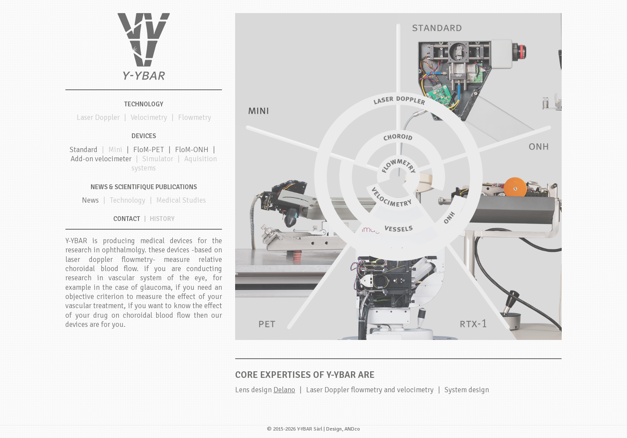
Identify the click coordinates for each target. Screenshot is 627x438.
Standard (84, 149)
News (90, 200)
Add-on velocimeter (101, 158)
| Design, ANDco (342, 429)
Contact (126, 219)
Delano (284, 389)
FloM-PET (148, 149)
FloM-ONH (192, 149)
